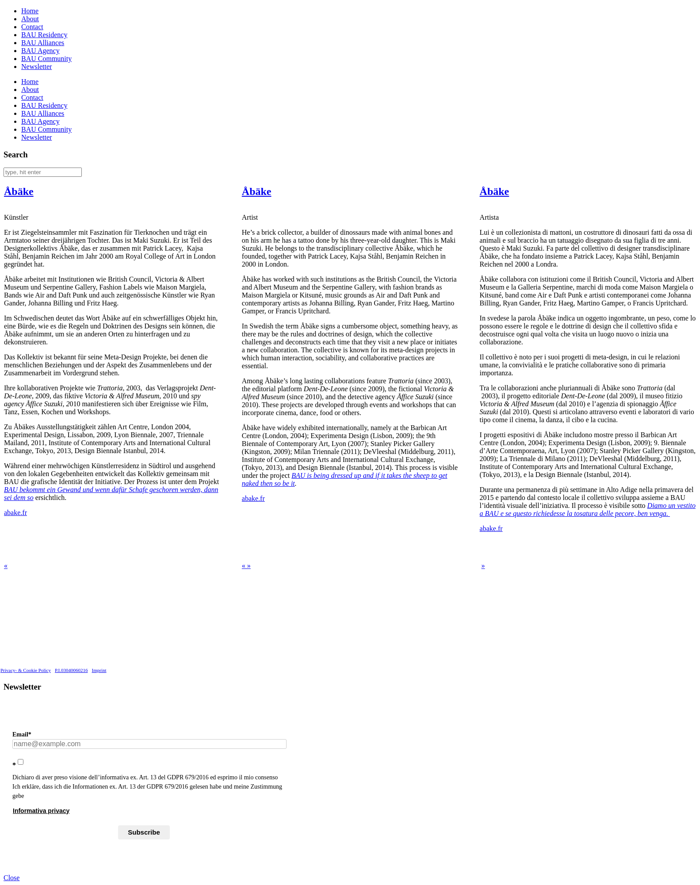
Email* (21, 734)
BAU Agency (40, 50)
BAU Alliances (42, 42)
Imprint (99, 670)
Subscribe (144, 832)
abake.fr (15, 512)
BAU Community (46, 58)
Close (11, 877)
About (30, 19)
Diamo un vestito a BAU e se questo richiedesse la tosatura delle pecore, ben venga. (588, 509)
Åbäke (19, 191)
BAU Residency (44, 34)
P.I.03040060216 (71, 670)
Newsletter (36, 66)
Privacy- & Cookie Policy (25, 670)
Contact (32, 27)
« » (246, 565)
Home (29, 11)
